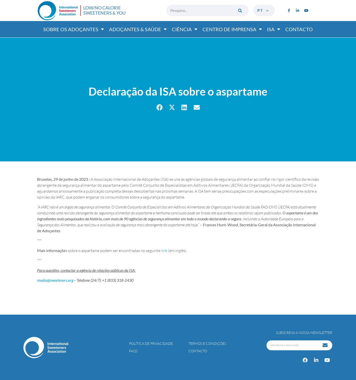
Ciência (185, 29)
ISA (273, 29)
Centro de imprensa (232, 29)
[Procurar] (240, 10)
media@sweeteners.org (55, 280)
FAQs (133, 351)
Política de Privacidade (151, 343)
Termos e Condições (207, 343)
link (164, 250)
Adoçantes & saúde (138, 29)
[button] (159, 107)
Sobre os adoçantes (73, 29)
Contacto (299, 29)
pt (263, 10)
